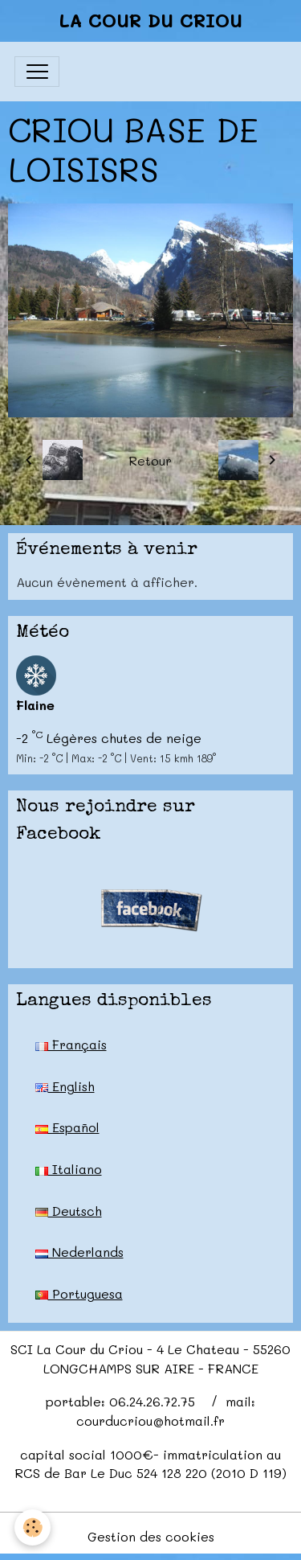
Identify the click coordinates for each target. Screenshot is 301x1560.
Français (71, 1044)
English (65, 1086)
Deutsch (68, 1210)
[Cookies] (32, 1527)
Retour (150, 460)
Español (67, 1127)
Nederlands (79, 1251)
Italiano (68, 1168)
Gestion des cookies (150, 1536)
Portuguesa (79, 1293)
